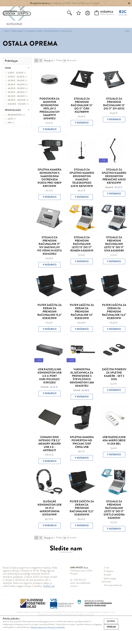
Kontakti (107, 574)
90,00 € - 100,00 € (18, 100)
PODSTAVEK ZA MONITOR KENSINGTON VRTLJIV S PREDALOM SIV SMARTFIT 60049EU (50, 108)
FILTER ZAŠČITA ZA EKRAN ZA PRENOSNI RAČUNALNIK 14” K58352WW (82, 311)
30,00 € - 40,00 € (18, 84)
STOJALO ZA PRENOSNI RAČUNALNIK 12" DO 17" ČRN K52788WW (82, 105)
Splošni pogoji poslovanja (109, 580)
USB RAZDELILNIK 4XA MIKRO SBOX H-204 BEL (114, 440)
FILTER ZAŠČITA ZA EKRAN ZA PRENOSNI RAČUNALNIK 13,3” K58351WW (114, 311)
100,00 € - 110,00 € (18, 103)
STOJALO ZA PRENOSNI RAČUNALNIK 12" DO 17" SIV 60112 (114, 104)
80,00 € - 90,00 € (17, 96)
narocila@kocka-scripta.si (80, 584)
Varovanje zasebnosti (113, 585)
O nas (106, 567)
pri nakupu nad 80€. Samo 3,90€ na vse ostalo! (65, 3)
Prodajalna (108, 571)
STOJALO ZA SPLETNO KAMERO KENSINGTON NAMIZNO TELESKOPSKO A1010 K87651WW (81, 178)
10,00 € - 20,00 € (17, 76)
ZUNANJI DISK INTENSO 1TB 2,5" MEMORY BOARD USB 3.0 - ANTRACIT (49, 443)
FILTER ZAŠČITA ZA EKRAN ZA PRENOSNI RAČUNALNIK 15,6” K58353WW (49, 311)
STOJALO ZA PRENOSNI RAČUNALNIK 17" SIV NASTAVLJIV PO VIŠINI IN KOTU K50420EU (49, 245)
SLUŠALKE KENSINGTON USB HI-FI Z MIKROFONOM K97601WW (49, 508)
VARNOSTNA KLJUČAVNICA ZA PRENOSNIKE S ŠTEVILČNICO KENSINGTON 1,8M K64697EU (82, 377)
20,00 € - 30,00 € (17, 80)
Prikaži (59, 60)
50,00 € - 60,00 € (17, 92)
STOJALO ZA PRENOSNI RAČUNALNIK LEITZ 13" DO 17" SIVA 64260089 (114, 244)
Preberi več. (49, 586)
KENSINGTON (16, 114)
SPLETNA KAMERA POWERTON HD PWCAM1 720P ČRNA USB (82, 442)
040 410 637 (80, 579)
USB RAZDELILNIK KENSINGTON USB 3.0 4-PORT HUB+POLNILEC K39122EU (49, 375)
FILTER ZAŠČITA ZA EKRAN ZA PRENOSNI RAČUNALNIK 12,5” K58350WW (82, 508)
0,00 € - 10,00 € (17, 72)
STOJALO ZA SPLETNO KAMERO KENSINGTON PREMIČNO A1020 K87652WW (114, 176)
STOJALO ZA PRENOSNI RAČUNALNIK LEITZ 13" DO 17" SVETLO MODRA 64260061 (114, 509)
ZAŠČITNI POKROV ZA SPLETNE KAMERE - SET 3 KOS (114, 374)
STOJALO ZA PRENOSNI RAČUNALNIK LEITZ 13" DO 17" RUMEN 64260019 (81, 244)
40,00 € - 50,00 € (18, 88)
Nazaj (127, 31)
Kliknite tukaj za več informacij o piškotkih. (48, 627)
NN (11, 122)
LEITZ (12, 118)
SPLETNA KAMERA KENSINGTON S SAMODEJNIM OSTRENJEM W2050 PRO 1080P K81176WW (49, 178)
